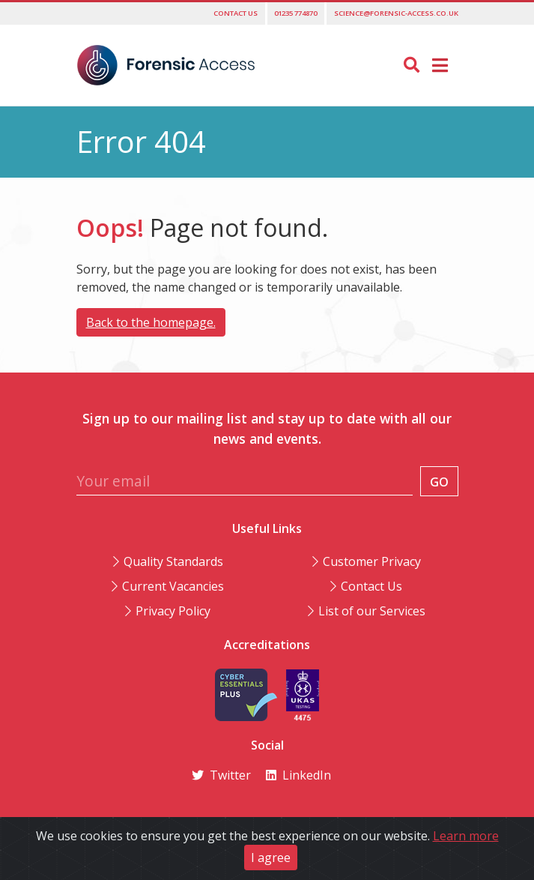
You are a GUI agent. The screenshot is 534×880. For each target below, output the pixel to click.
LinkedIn (298, 775)
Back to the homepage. (151, 322)
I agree (271, 857)
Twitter (221, 775)
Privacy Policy (173, 611)
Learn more (466, 836)
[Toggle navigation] (440, 65)
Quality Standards (173, 561)
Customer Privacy (372, 561)
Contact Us (371, 586)
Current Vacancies (173, 586)
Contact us (235, 13)
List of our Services (371, 611)
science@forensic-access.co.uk (396, 13)
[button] (440, 64)
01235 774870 (295, 13)
